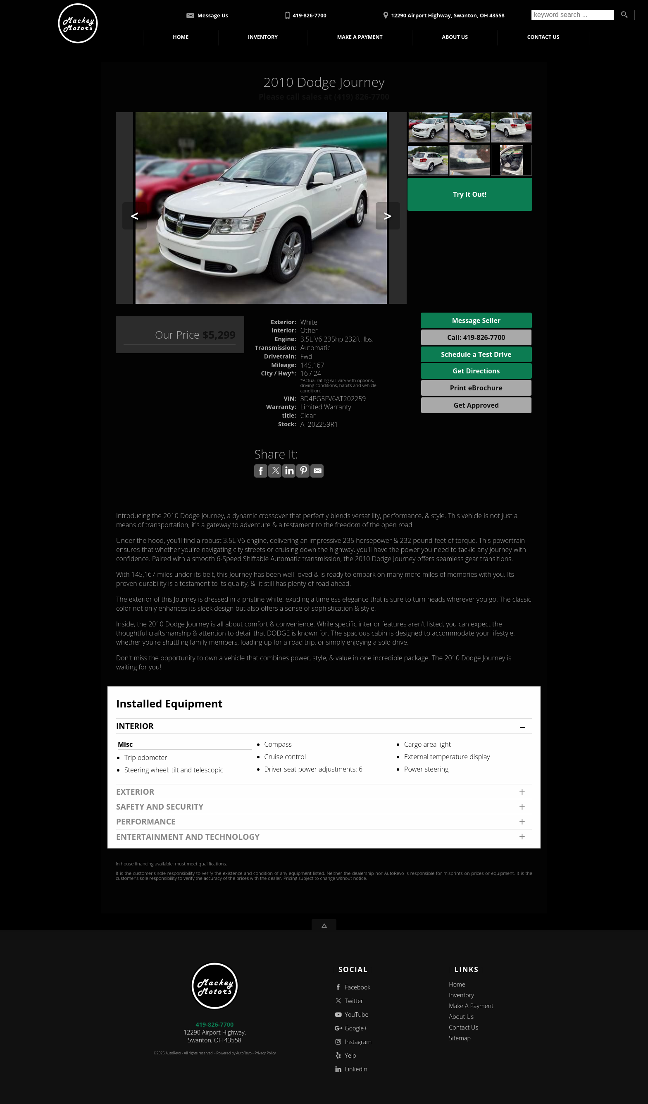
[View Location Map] (442, 12)
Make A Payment (360, 37)
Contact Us (463, 1027)
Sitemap (460, 1038)
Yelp (344, 1055)
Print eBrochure (476, 387)
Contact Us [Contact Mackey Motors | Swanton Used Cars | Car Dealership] (543, 37)
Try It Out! (469, 194)
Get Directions (476, 370)
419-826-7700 (215, 1024)
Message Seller (476, 320)
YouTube (351, 1014)
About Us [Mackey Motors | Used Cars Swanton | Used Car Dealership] (454, 37)
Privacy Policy (265, 1053)
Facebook (352, 987)
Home (457, 984)
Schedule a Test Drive (476, 354)
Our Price (177, 334)
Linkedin (350, 1069)
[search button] (624, 15)
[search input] (572, 15)
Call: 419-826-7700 (476, 337)
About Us (461, 1016)
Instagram (352, 1042)
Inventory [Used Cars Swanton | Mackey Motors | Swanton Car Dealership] (263, 37)
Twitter (348, 1001)
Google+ (350, 1028)
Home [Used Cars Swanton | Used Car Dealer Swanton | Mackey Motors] (180, 37)
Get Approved (476, 405)
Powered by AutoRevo (234, 1053)
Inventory (461, 995)
